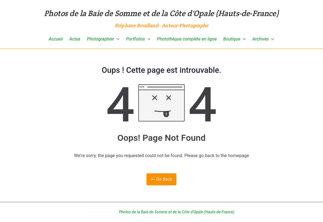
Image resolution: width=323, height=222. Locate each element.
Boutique (234, 39)
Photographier (103, 39)
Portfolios (138, 39)
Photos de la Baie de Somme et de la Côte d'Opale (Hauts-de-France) (161, 13)
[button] (117, 39)
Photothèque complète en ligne (187, 39)
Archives (263, 39)
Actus (75, 39)
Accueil (56, 39)
